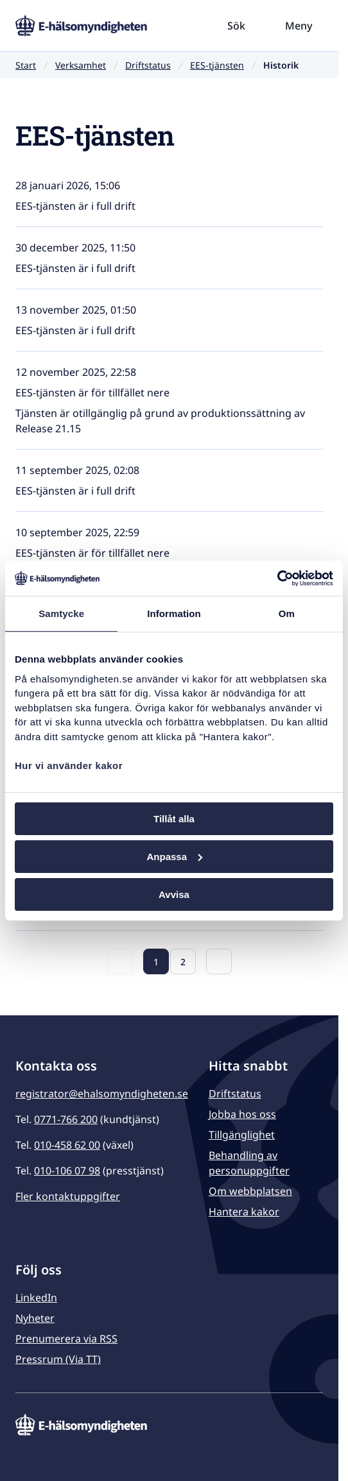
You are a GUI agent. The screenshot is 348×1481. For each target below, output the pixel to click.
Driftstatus (148, 65)
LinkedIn (36, 1298)
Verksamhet (80, 65)
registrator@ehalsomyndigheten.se (101, 1094)
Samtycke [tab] (61, 613)
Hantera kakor (244, 1212)
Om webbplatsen (250, 1191)
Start (25, 65)
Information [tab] (174, 613)
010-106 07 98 (67, 1171)
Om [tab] (287, 613)
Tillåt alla (174, 818)
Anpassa (174, 856)
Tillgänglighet (242, 1135)
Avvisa (174, 893)
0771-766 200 (66, 1119)
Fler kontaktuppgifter (67, 1196)
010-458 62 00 (67, 1145)
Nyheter (35, 1318)
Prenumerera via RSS (66, 1339)
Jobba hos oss (242, 1114)
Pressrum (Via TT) (58, 1359)
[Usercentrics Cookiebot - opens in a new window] (277, 578)
